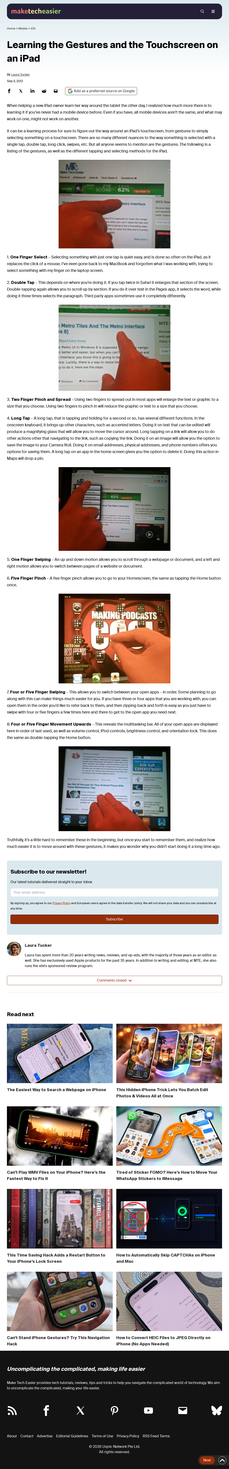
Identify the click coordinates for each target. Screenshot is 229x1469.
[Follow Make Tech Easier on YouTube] (148, 1410)
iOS (33, 28)
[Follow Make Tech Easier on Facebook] (46, 1410)
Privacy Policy (61, 903)
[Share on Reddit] (44, 91)
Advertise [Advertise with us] (45, 1436)
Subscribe (114, 919)
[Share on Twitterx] (21, 91)
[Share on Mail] (55, 91)
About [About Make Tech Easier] (12, 1436)
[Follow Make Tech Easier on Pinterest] (114, 1410)
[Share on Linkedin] (32, 91)
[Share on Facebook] (9, 91)
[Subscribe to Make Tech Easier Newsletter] (182, 1410)
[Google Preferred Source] (101, 91)
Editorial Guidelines (72, 1436)
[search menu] (202, 11)
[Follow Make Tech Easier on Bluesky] (216, 1410)
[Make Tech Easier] (37, 11)
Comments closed (114, 980)
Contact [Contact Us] (26, 1436)
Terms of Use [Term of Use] (102, 1436)
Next (207, 1460)
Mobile (23, 28)
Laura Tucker (20, 75)
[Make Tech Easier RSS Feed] (12, 1410)
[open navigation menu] (213, 11)
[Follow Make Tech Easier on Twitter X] (80, 1410)
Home (11, 28)
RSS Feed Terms (156, 1436)
